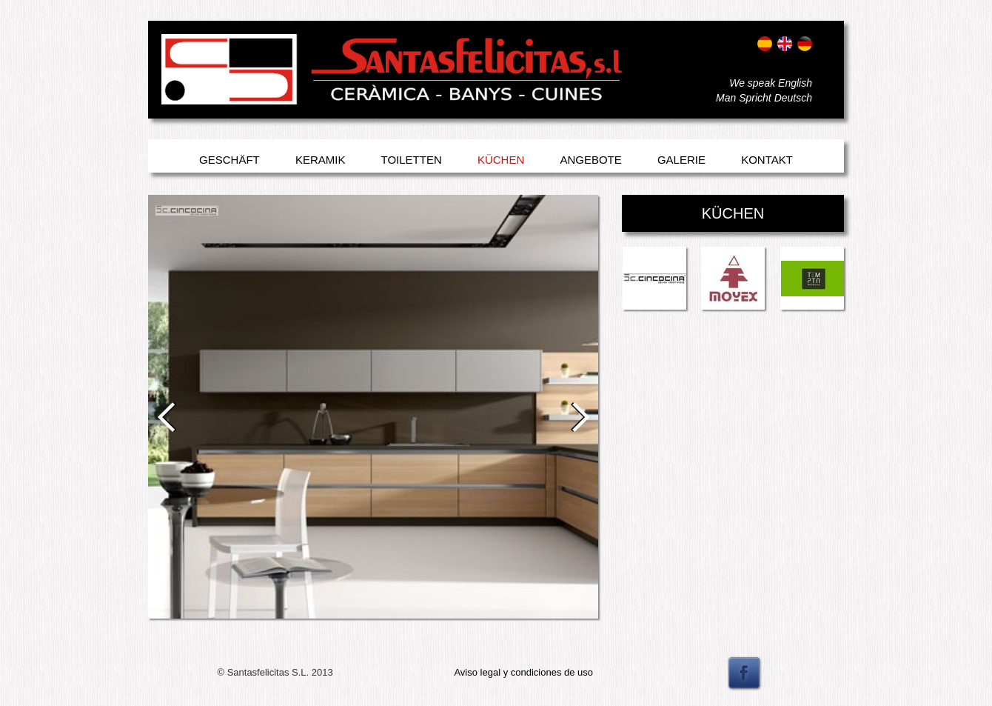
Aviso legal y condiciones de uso (523, 672)
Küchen (500, 159)
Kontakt (767, 159)
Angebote (590, 159)
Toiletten (411, 159)
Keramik (320, 159)
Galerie (681, 159)
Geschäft (229, 159)
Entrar (176, 87)
